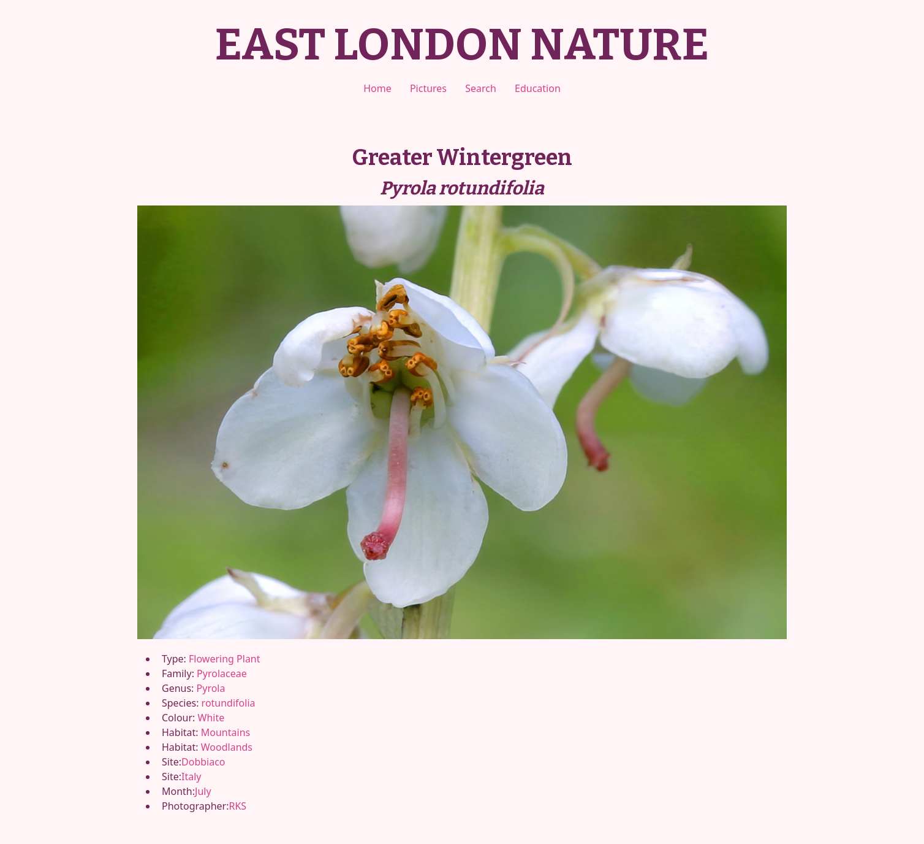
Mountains (225, 732)
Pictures (428, 88)
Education (538, 88)
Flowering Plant (224, 659)
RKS (237, 806)
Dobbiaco (203, 762)
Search (480, 88)
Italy (191, 776)
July (203, 791)
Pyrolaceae (222, 673)
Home (377, 88)
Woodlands (226, 747)
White (211, 717)
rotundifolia (229, 703)
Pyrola (211, 688)
